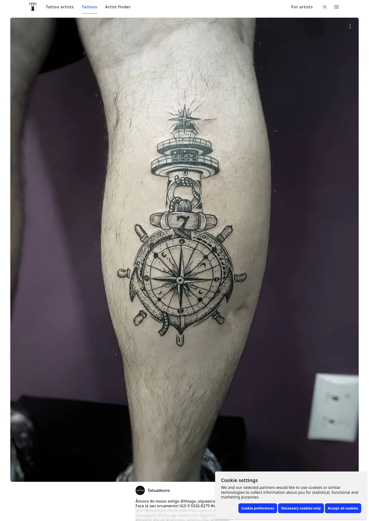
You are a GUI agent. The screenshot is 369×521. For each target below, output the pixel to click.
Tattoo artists (60, 7)
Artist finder (118, 7)
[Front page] (33, 7)
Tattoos (89, 7)
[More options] (350, 26)
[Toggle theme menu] (325, 7)
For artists (302, 7)
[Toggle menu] (336, 7)
